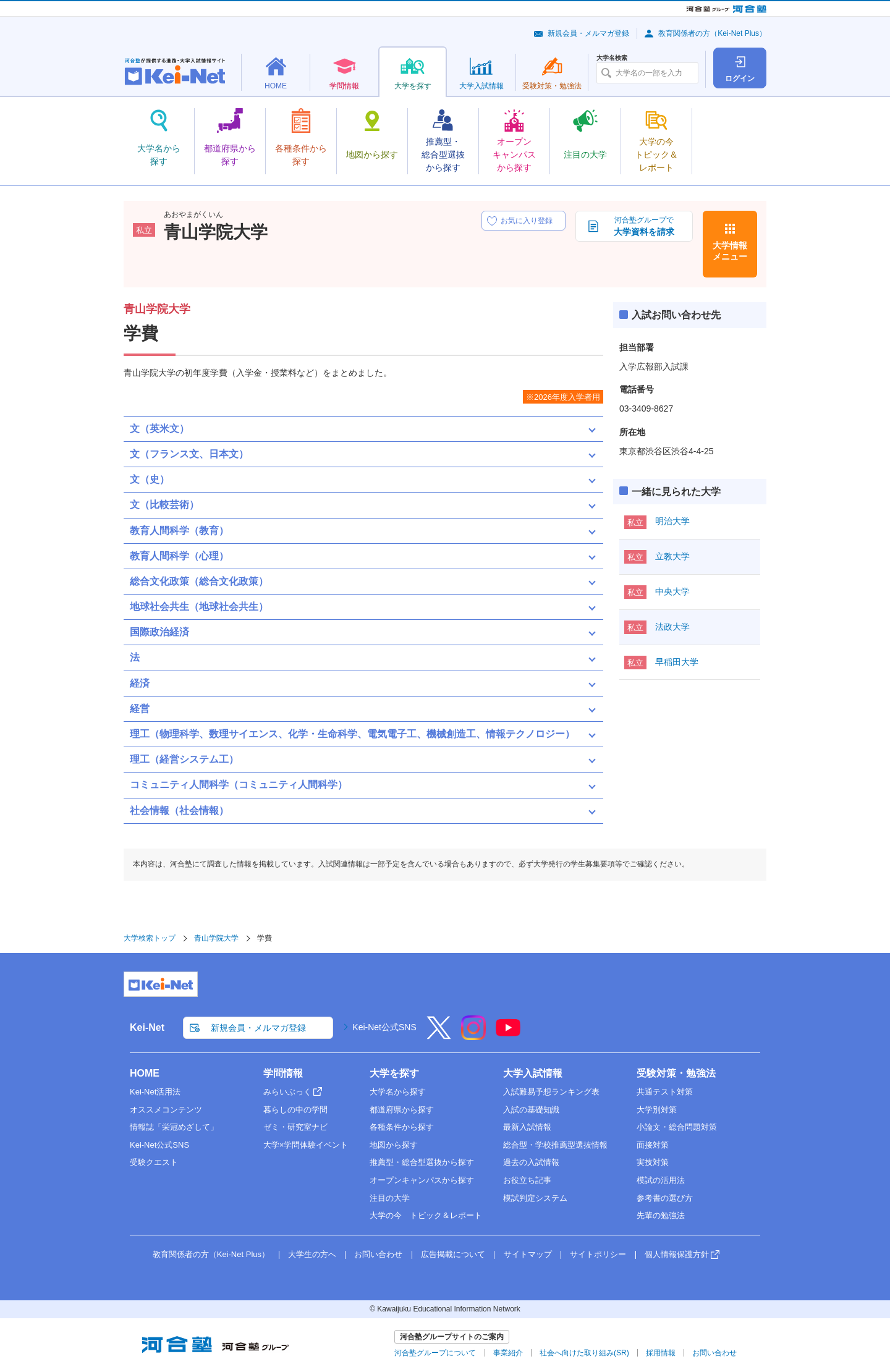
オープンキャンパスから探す (422, 1180)
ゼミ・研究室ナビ (295, 1127)
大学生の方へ (312, 1254)
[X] (438, 1036)
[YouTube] (508, 1036)
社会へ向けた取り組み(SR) (584, 1353)
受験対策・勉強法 (676, 1073)
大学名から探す (398, 1091)
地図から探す (394, 1145)
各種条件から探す (402, 1127)
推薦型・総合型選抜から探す (422, 1162)
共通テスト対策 (665, 1091)
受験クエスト (154, 1162)
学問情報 (283, 1073)
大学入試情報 (532, 1073)
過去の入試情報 (531, 1162)
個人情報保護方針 (677, 1254)
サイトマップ (528, 1254)
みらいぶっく (287, 1091)
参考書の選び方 (665, 1198)
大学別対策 (657, 1109)
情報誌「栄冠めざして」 (174, 1127)
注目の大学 (390, 1198)
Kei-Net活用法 (155, 1091)
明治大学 (672, 521)
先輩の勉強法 (661, 1215)
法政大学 (672, 627)
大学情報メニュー (730, 250)
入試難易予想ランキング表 (551, 1091)
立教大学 (672, 556)
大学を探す (394, 1073)
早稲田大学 (676, 662)
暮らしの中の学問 (295, 1109)
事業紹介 (508, 1353)
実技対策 (653, 1162)
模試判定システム (535, 1198)
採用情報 (661, 1353)
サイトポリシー (598, 1254)
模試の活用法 (661, 1180)
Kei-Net (147, 1027)
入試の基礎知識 (531, 1109)
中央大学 (672, 591)
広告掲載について (453, 1254)
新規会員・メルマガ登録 (588, 33)
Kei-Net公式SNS (384, 1027)
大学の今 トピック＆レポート (426, 1215)
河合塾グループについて (435, 1353)
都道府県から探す (402, 1109)
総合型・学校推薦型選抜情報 (555, 1145)
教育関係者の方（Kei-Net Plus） (712, 33)
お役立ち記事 (527, 1180)
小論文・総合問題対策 (677, 1127)
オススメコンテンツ (166, 1109)
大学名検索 (611, 58)
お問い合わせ (378, 1254)
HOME (144, 1073)
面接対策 (653, 1145)
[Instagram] (473, 1036)
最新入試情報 (527, 1127)
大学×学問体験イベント (306, 1145)
